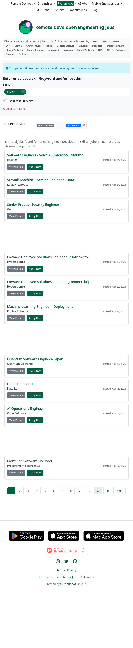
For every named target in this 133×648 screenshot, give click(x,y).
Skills (6, 85)
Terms (61, 570)
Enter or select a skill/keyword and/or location (42, 78)
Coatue (18, 45)
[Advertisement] (66, 237)
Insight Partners (115, 45)
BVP (8, 45)
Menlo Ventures (85, 49)
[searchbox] (29, 92)
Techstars (24, 54)
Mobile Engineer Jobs (105, 3)
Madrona (68, 49)
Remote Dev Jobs (22, 3)
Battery (115, 41)
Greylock (82, 45)
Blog (95, 10)
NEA (100, 49)
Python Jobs (65, 3)
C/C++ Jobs (42, 10)
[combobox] (66, 92)
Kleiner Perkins (35, 49)
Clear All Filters (14, 109)
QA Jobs (59, 10)
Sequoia (10, 54)
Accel (104, 41)
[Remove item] (23, 91)
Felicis (49, 45)
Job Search (46, 577)
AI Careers (87, 577)
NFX (109, 49)
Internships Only (21, 101)
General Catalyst (65, 45)
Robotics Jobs (78, 10)
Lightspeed (53, 49)
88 (107, 491)
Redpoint (120, 49)
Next (119, 491)
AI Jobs (82, 3)
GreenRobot (68, 584)
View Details (16, 166)
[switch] (5, 100)
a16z (94, 41)
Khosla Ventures (14, 49)
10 (88, 491)
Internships (45, 3)
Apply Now (35, 166)
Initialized (97, 45)
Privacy (71, 570)
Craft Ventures (33, 45)
